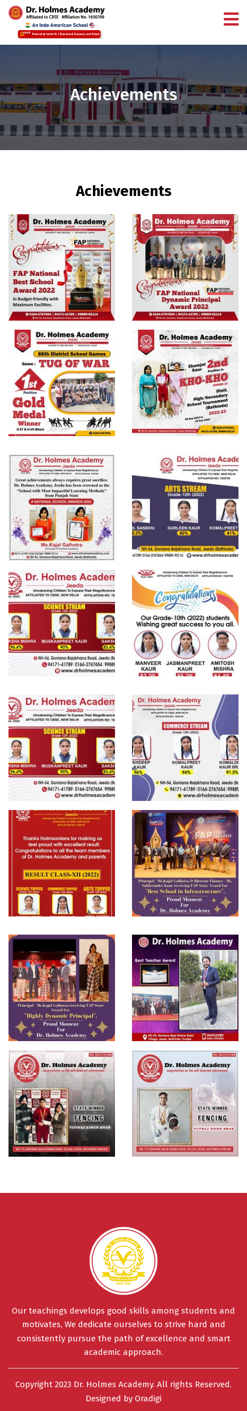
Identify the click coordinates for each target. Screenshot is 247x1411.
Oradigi (148, 1398)
